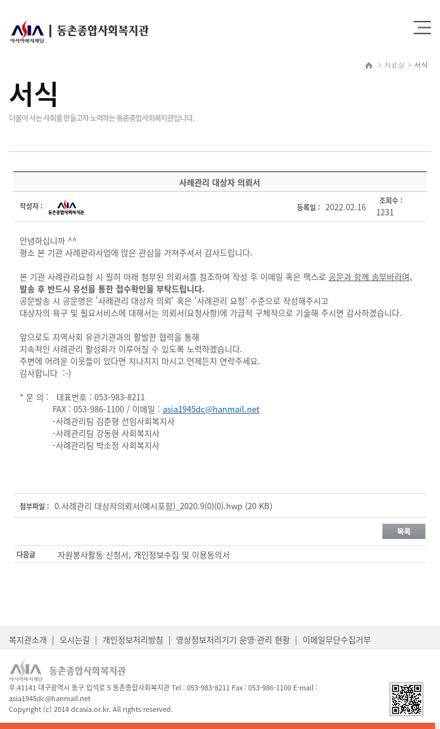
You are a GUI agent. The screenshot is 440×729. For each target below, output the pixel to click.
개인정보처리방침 (133, 639)
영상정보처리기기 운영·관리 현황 (233, 639)
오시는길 (75, 639)
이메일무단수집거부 (337, 639)
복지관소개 (28, 639)
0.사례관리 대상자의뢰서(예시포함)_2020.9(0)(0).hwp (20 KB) (163, 506)
